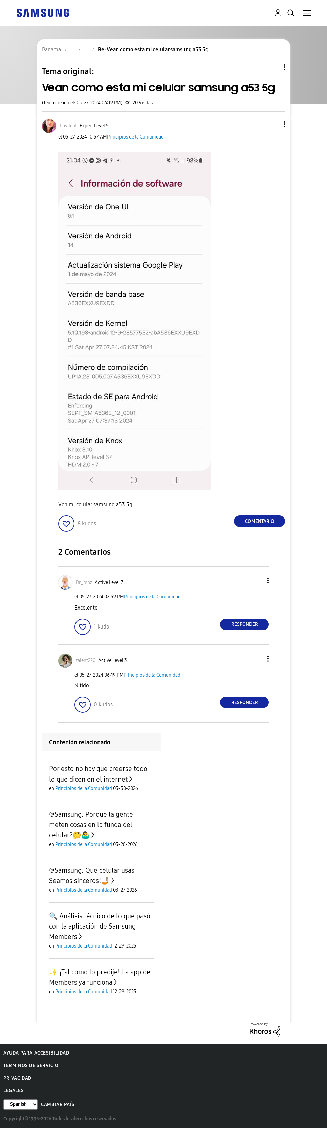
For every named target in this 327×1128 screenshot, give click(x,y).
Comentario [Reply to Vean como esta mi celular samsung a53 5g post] (259, 521)
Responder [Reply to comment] (244, 624)
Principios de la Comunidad (135, 137)
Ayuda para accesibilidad (36, 1053)
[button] (273, 124)
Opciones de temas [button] (273, 67)
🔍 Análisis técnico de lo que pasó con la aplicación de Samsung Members (99, 926)
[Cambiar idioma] (20, 1104)
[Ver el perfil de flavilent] (68, 126)
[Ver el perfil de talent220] (85, 660)
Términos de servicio (31, 1065)
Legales (13, 1090)
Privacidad (17, 1078)
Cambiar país (57, 1104)
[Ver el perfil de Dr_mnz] (84, 583)
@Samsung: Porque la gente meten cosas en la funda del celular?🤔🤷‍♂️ (91, 824)
